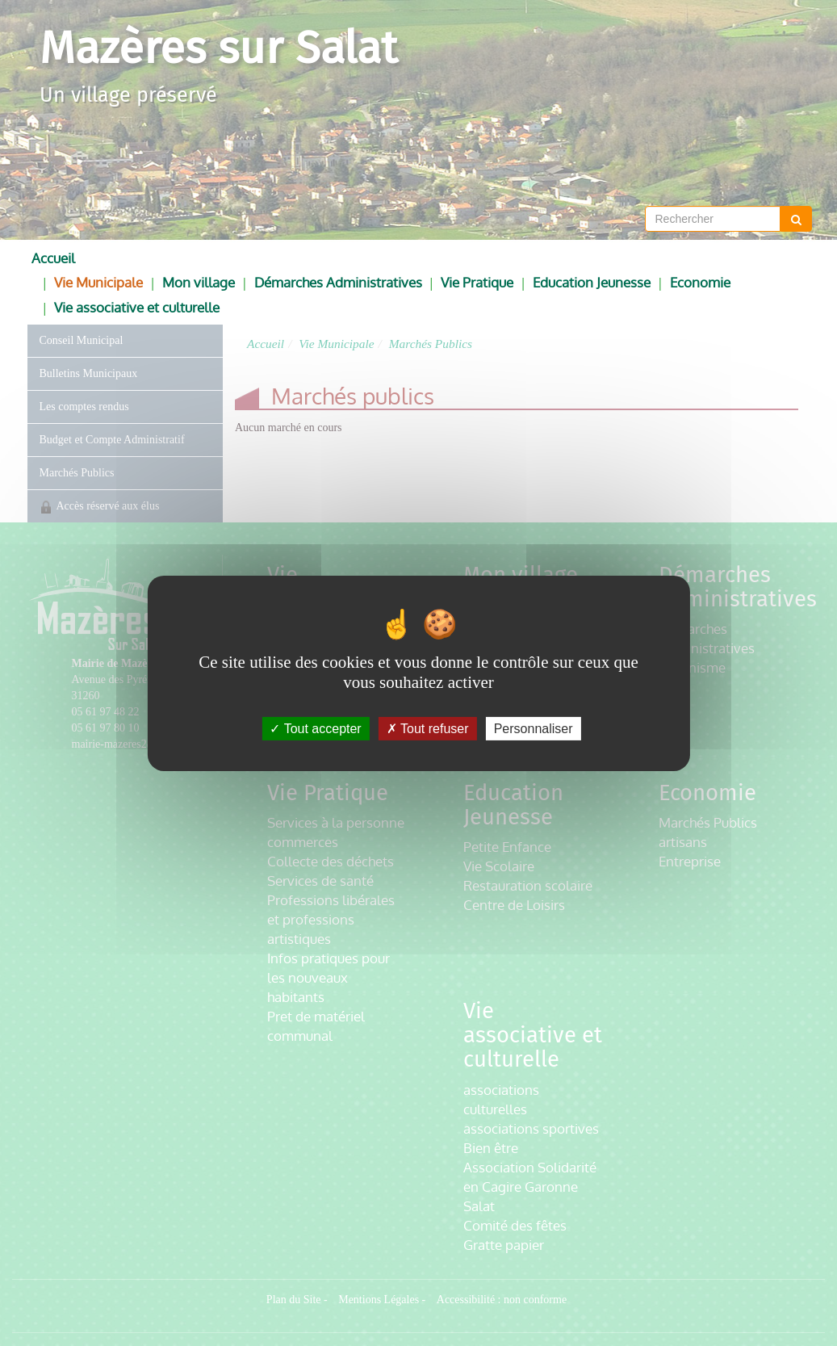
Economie (700, 282)
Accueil (53, 257)
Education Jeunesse (592, 282)
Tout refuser (428, 728)
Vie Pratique (477, 282)
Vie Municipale (98, 282)
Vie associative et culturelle (137, 307)
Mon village (198, 282)
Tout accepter (315, 728)
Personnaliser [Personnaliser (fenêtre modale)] (533, 728)
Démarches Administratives (338, 282)
